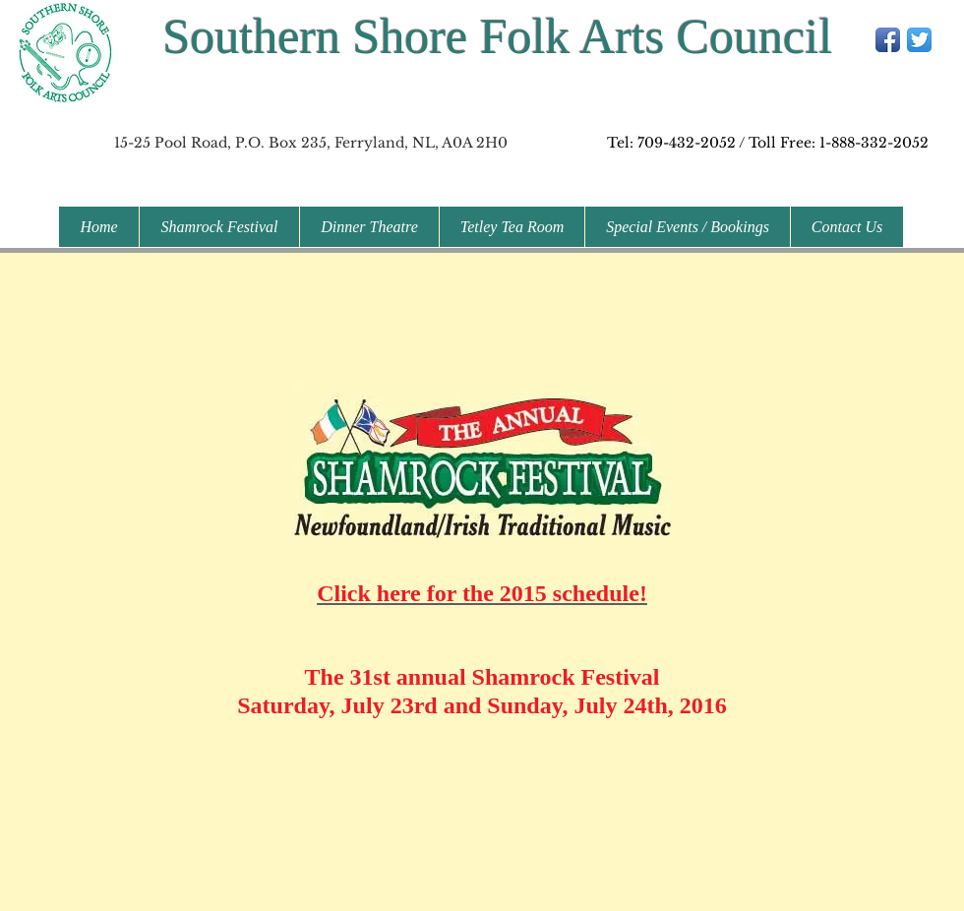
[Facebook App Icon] (887, 40)
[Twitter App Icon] (919, 40)
